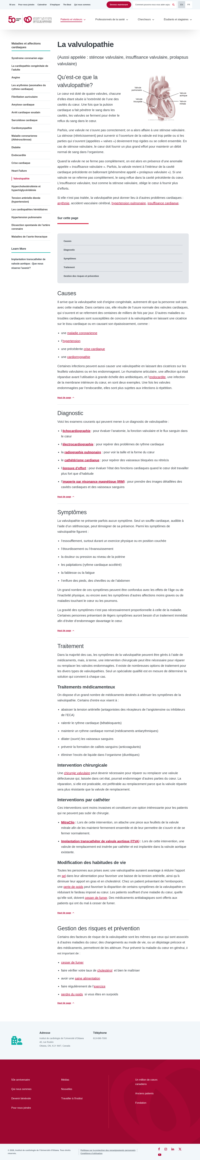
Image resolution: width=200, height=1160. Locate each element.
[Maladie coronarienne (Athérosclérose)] (31, 138)
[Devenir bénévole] (27, 1098)
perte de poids (73, 886)
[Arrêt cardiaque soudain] (31, 112)
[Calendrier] (42, 4)
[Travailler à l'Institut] (77, 1098)
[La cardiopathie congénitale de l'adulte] (31, 68)
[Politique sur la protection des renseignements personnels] (107, 1150)
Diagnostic (69, 250)
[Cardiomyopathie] (31, 128)
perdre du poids (72, 994)
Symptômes (70, 258)
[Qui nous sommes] (82, 4)
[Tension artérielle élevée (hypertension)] (31, 200)
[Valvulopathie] (31, 179)
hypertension (71, 341)
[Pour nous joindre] (26, 4)
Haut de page (64, 397)
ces (72, 962)
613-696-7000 (100, 1038)
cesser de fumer (96, 897)
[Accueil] (31, 20)
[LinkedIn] (172, 1149)
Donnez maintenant (119, 5)
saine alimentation (87, 978)
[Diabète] (31, 147)
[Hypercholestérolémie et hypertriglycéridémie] (31, 188)
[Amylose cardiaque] (31, 105)
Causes (67, 241)
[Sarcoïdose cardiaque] (31, 120)
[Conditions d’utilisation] (91, 1153)
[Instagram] (165, 1149)
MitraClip (68, 822)
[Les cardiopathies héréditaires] (31, 209)
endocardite (157, 377)
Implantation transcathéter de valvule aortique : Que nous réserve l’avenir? (28, 263)
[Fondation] (150, 1103)
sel (64, 876)
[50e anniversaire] (27, 1079)
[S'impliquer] (55, 4)
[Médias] (77, 1079)
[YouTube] (159, 1155)
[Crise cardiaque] (31, 163)
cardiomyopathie (78, 357)
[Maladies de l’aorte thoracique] (31, 237)
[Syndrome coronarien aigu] (31, 58)
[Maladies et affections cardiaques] (31, 45)
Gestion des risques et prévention (81, 276)
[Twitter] (180, 1149)
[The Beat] (67, 4)
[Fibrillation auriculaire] (31, 97)
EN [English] (181, 5)
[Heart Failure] (31, 171)
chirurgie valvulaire (77, 773)
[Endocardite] (31, 155)
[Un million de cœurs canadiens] (150, 1082)
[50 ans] (12, 4)
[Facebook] (159, 1149)
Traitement (69, 267)
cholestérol (104, 970)
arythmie (63, 203)
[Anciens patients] (150, 1093)
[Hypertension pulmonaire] (31, 217)
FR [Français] (188, 5)
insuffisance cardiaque (163, 203)
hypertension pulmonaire (129, 203)
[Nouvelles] (77, 1089)
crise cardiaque (94, 349)
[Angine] (31, 77)
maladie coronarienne (82, 333)
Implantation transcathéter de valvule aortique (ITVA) (100, 841)
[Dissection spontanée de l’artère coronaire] (31, 227)
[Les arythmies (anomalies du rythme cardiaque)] (31, 87)
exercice (99, 986)
